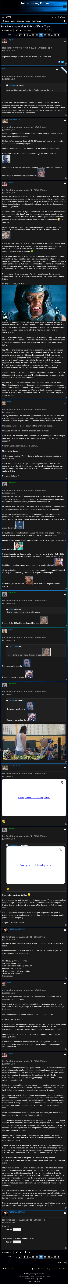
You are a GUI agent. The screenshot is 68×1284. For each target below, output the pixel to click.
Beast (4, 68)
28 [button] (45, 35)
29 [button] (49, 35)
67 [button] (55, 35)
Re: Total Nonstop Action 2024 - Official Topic (27, 47)
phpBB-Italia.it (40, 1279)
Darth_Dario (12, 482)
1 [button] (27, 35)
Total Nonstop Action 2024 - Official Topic (26, 26)
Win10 (26, 1274)
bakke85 (10, 629)
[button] (20, 35)
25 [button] (33, 35)
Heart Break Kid (14, 119)
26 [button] (37, 35)
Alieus (9, 401)
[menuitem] (8, 17)
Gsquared (11, 40)
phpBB (26, 1276)
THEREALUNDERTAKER (17, 929)
